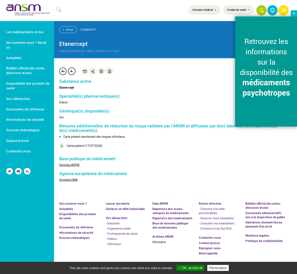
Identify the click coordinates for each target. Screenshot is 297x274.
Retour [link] (68, 29)
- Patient (111, 239)
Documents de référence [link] (25, 109)
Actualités (66, 209)
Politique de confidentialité (264, 241)
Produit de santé (238, 9)
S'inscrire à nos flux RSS (216, 228)
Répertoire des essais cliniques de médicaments (170, 211)
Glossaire (159, 242)
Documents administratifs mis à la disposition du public (265, 215)
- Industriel (112, 223)
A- (71, 71)
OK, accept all (190, 268)
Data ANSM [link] (160, 203)
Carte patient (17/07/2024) (80, 145)
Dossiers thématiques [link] (23, 130)
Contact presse (209, 243)
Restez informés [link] (210, 203)
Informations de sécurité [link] (25, 120)
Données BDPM (69, 165)
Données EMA (68, 179)
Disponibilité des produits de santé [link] (27, 86)
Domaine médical (204, 9)
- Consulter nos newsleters (217, 223)
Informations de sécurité (76, 232)
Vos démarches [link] (18, 99)
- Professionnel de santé (122, 233)
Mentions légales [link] (257, 235)
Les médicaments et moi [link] (25, 32)
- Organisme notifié (118, 228)
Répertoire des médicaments (172, 218)
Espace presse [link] (17, 141)
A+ (63, 71)
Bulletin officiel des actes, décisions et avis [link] (25, 70)
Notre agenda (208, 253)
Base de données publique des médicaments (170, 225)
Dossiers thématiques (74, 238)
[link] (27, 10)
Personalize (218, 268)
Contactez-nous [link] (18, 151)
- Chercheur (113, 244)
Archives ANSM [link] (162, 236)
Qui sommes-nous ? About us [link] (26, 45)
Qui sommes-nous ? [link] (73, 203)
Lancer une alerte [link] (118, 203)
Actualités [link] (13, 58)
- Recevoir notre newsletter (216, 218)
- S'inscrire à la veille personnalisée (212, 211)
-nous (210, 248)
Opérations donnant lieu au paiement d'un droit (263, 224)
